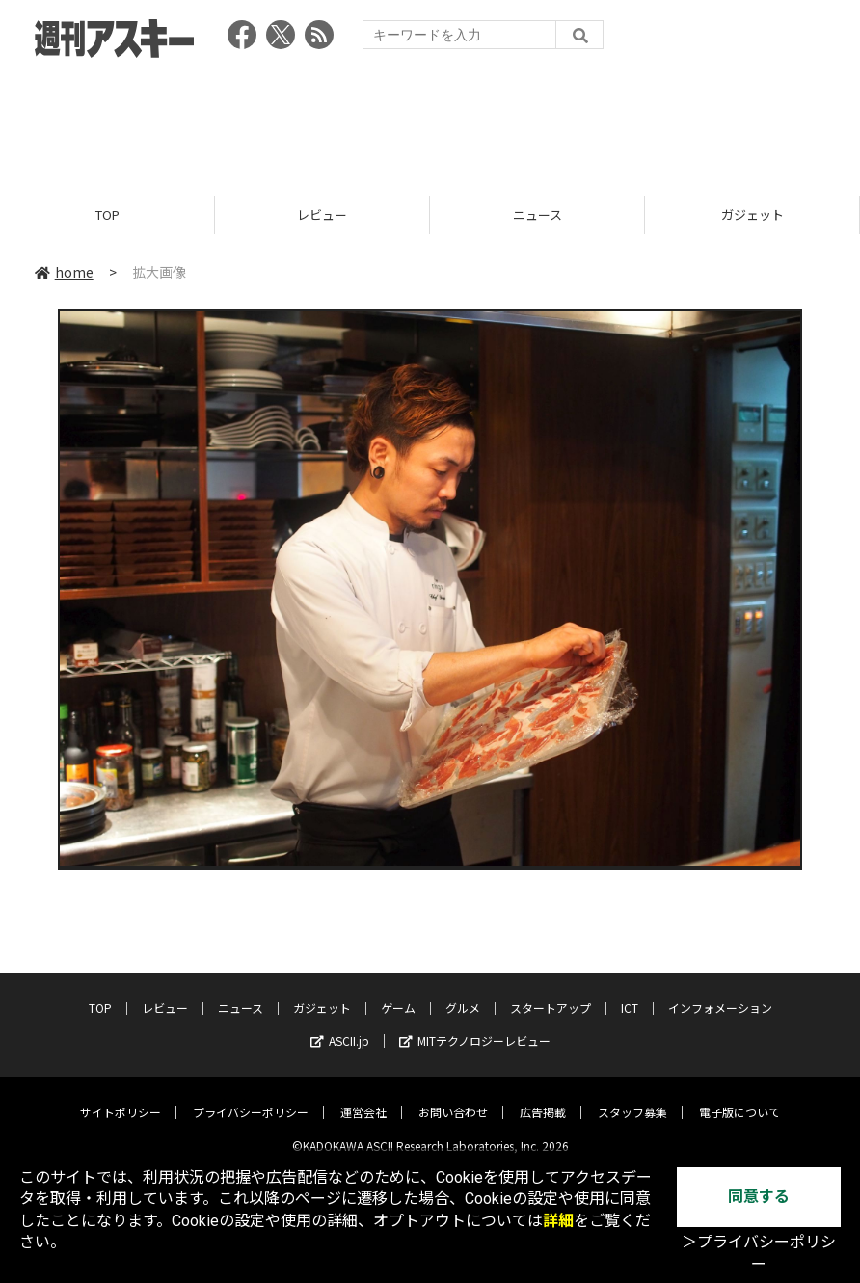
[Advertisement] (430, 120)
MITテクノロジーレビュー (475, 1026)
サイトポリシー (120, 1097)
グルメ (462, 993)
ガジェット (752, 214)
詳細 (558, 1221)
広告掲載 (543, 1097)
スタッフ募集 (632, 1097)
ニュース (537, 214)
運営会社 (363, 1097)
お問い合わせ (453, 1097)
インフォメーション (720, 993)
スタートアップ (550, 993)
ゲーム (398, 993)
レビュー (322, 214)
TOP (107, 214)
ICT (629, 993)
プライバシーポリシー (251, 1097)
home (64, 271)
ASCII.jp (339, 1026)
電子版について (739, 1097)
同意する (759, 1197)
